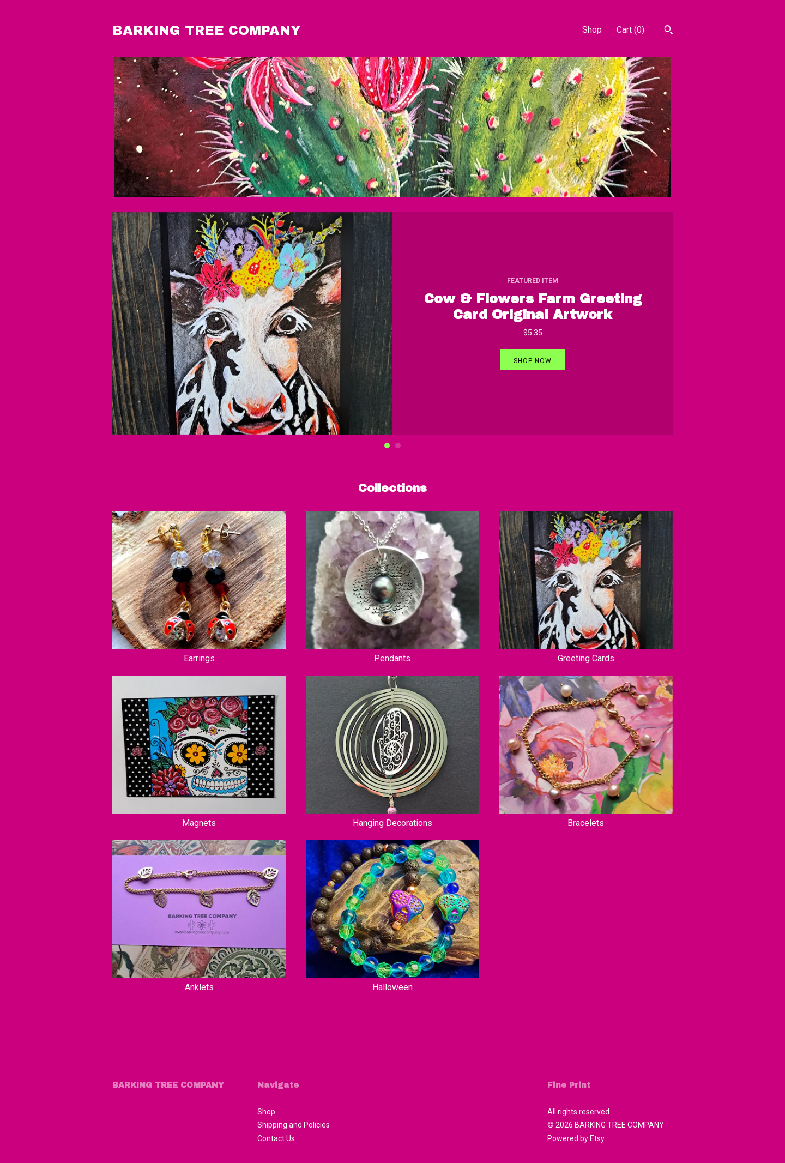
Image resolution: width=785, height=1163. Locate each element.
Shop (592, 30)
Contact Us (276, 1138)
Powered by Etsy (576, 1138)
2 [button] (398, 445)
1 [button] (387, 445)
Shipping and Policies (293, 1124)
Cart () (630, 30)
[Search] (669, 31)
